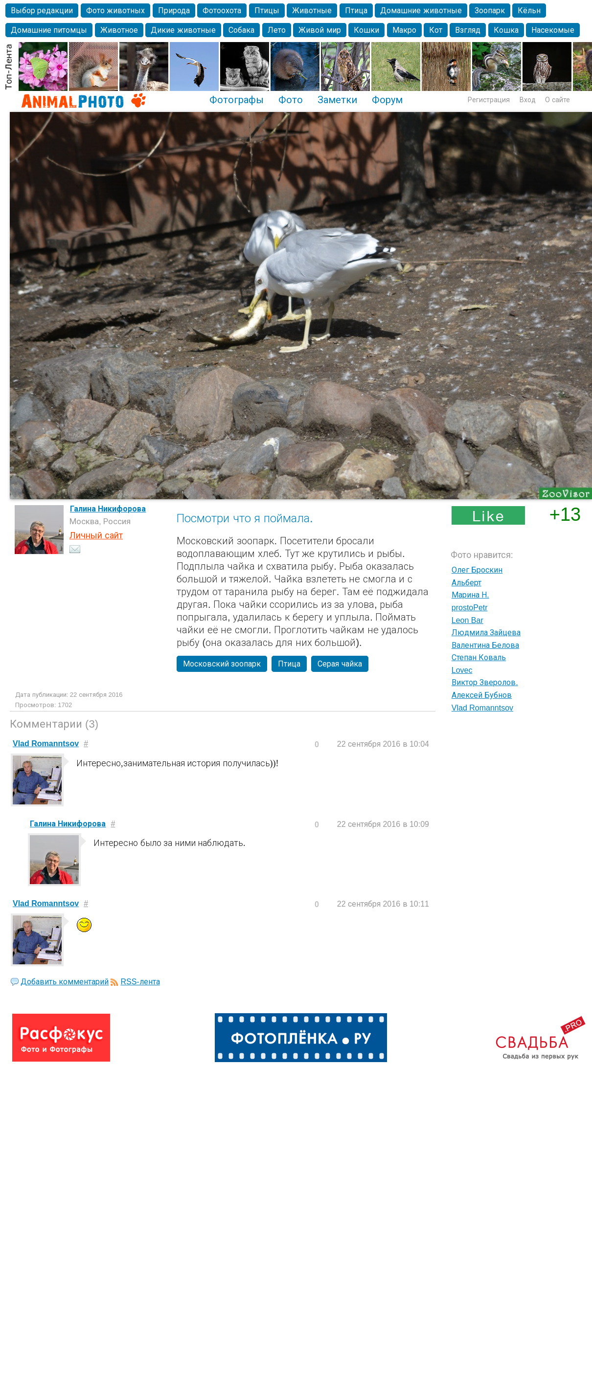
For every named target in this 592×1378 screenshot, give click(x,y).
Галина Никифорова (108, 509)
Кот (435, 30)
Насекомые (552, 30)
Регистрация (489, 100)
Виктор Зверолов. (485, 682)
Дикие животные (183, 30)
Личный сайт (96, 535)
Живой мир (319, 30)
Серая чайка (340, 664)
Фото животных (115, 10)
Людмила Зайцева (486, 632)
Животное (119, 30)
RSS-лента (139, 982)
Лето (277, 30)
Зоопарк (490, 10)
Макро (404, 30)
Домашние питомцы (49, 30)
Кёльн (529, 10)
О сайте (557, 100)
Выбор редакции (42, 10)
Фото (290, 99)
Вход (528, 100)
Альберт (466, 582)
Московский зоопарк (222, 664)
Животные (312, 10)
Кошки (366, 30)
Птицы (266, 10)
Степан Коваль (479, 657)
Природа (174, 10)
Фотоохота (222, 10)
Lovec (462, 670)
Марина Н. (470, 595)
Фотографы (236, 99)
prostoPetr (470, 607)
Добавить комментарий (65, 982)
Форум (387, 99)
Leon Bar (467, 620)
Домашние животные (420, 10)
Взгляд (467, 30)
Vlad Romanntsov (482, 708)
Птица (356, 10)
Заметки (337, 99)
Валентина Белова (485, 645)
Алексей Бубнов (482, 695)
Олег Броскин (477, 570)
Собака (241, 30)
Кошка (506, 30)
